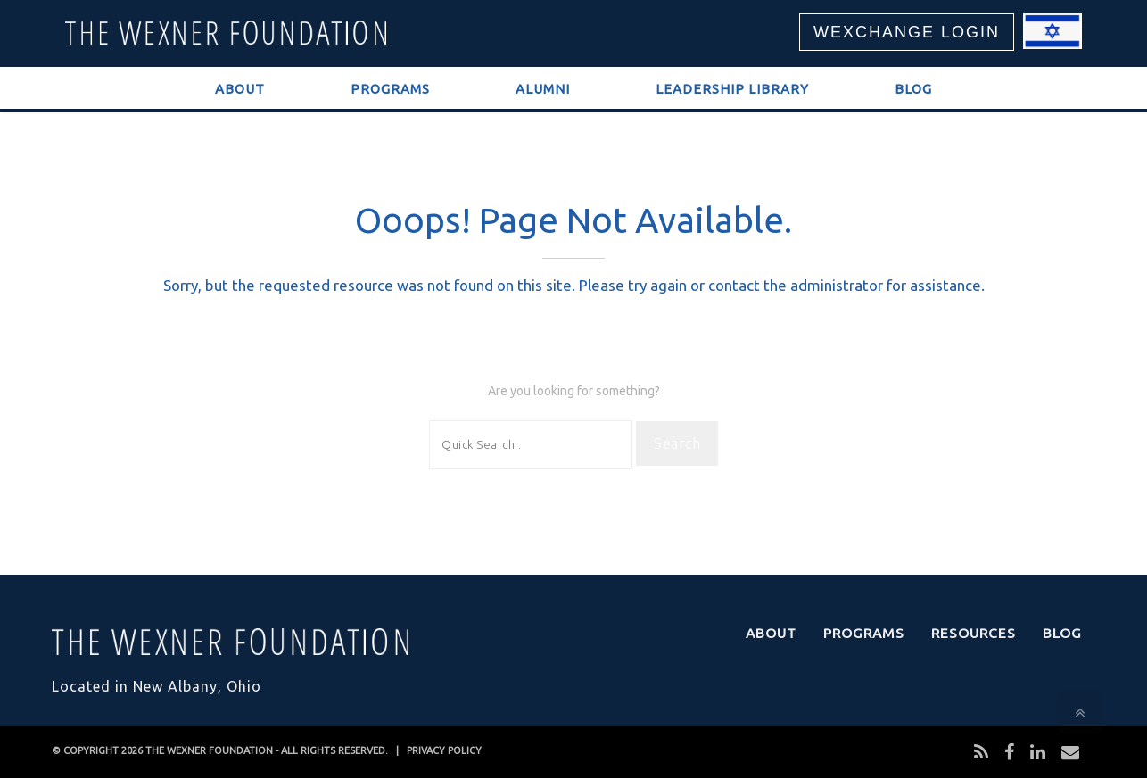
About (240, 88)
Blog (913, 88)
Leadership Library (732, 88)
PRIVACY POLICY (444, 750)
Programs (390, 88)
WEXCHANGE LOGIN (906, 32)
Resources (973, 633)
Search (677, 443)
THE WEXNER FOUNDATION (209, 750)
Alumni (543, 88)
